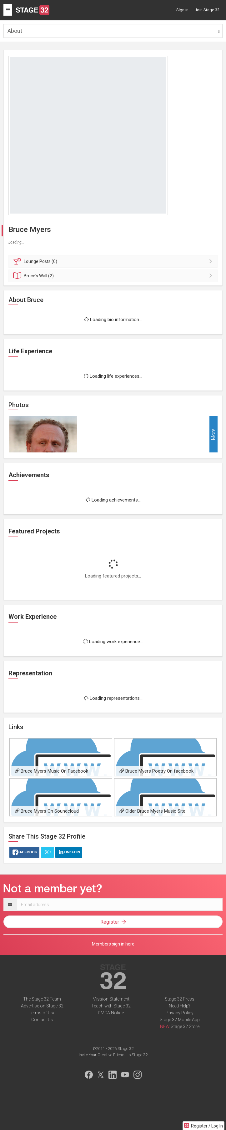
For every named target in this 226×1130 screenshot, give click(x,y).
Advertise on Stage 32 (42, 1005)
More (213, 434)
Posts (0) (114, 261)
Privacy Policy (179, 1012)
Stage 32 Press (179, 998)
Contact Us (42, 1019)
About (15, 31)
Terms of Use (42, 1012)
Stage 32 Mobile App (180, 1019)
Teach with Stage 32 (111, 1005)
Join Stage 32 (207, 10)
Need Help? (179, 1005)
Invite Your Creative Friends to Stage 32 (113, 1054)
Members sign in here (113, 943)
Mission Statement (111, 998)
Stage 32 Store (185, 1026)
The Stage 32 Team (42, 998)
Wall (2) (114, 276)
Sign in (182, 10)
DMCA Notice (111, 1012)
